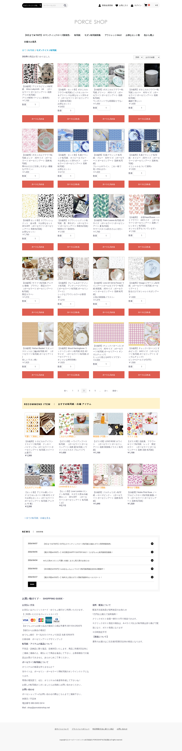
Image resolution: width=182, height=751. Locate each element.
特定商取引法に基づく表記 (103, 729)
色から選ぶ (149, 35)
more (32, 584)
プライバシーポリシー (80, 729)
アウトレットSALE (113, 35)
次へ (106, 391)
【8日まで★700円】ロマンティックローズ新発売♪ (47, 35)
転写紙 (77, 35)
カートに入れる (38, 119)
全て (24, 50)
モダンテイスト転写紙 (46, 50)
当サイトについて (62, 729)
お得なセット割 (133, 35)
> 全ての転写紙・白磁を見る (37, 518)
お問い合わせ (122, 729)
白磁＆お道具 (30, 42)
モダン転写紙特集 (92, 35)
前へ (66, 391)
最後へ (115, 391)
